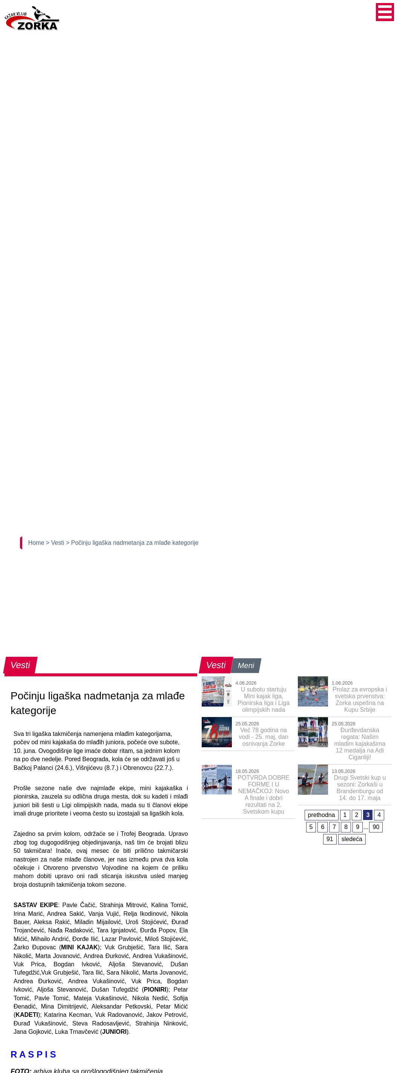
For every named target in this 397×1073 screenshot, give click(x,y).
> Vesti (56, 543)
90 (375, 827)
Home (37, 543)
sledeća (352, 839)
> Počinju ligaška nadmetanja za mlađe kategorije (132, 543)
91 (329, 839)
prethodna (321, 815)
